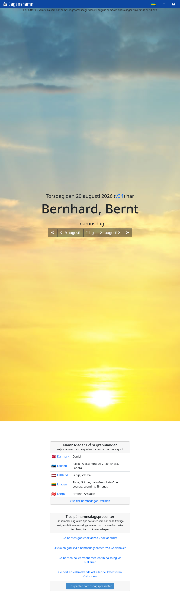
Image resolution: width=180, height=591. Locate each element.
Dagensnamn (20, 4)
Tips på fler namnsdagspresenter (90, 586)
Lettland (62, 475)
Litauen (62, 484)
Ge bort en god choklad (90, 538)
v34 (119, 196)
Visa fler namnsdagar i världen (90, 501)
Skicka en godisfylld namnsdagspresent (90, 548)
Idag (90, 232)
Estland (62, 466)
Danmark (63, 456)
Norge (61, 494)
